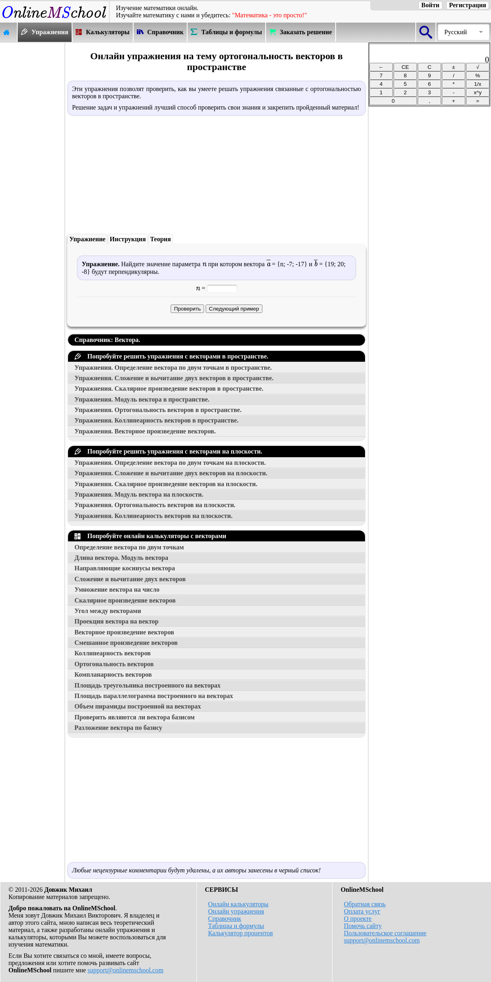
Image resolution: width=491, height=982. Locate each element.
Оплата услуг (362, 911)
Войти (430, 5)
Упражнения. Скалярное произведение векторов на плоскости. (166, 484)
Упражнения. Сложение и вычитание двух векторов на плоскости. (171, 473)
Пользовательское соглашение (385, 933)
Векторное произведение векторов (124, 632)
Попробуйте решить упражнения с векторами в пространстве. (171, 356)
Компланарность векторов (113, 674)
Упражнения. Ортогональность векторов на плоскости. (154, 504)
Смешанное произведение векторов (125, 642)
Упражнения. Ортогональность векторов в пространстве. (157, 409)
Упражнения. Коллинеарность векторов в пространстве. (156, 420)
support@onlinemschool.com (126, 970)
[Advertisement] (32, 164)
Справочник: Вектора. (107, 339)
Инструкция (128, 239)
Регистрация (467, 5)
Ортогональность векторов (114, 664)
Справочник (224, 918)
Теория (160, 239)
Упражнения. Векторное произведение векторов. (145, 431)
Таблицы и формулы (236, 925)
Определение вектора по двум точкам (129, 547)
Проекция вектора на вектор (116, 621)
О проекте (357, 918)
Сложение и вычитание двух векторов (130, 579)
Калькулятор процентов (240, 933)
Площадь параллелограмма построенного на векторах (153, 695)
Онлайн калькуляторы (238, 904)
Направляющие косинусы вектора (124, 568)
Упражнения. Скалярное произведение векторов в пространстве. (169, 388)
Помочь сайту (363, 925)
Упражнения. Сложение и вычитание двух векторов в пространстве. (174, 378)
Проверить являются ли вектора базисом (134, 717)
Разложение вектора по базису (118, 727)
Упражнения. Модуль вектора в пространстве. (141, 399)
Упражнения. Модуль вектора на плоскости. (138, 494)
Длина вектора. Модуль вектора (121, 557)
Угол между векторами (107, 610)
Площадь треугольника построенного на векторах (147, 685)
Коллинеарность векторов (112, 653)
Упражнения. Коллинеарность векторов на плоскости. (153, 515)
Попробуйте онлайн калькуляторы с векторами (150, 535)
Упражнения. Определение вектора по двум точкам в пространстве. (173, 367)
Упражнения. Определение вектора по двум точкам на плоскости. (170, 462)
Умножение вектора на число (116, 589)
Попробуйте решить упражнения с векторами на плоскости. (168, 451)
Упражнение (87, 239)
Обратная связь (365, 904)
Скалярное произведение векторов (124, 600)
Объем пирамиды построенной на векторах (137, 706)
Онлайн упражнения (236, 911)
